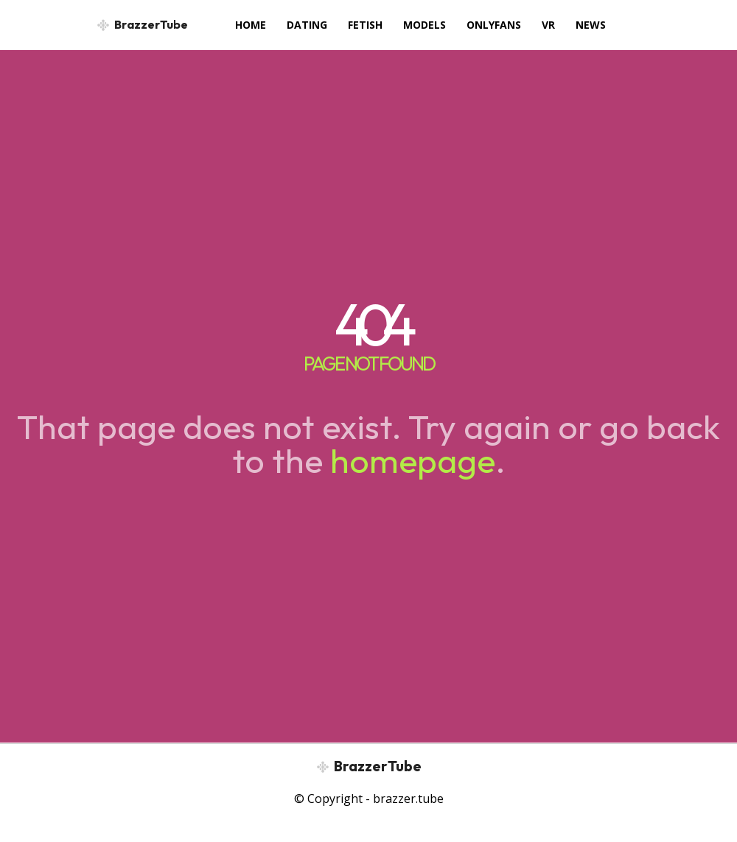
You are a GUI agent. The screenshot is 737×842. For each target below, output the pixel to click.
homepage (412, 460)
